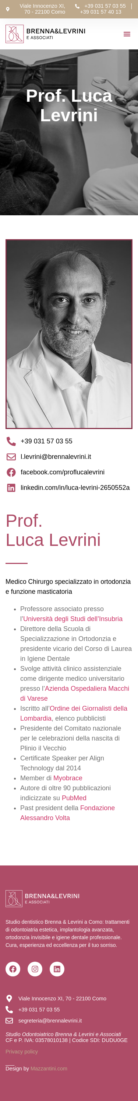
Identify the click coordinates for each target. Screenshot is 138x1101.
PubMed (74, 798)
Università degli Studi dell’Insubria (73, 619)
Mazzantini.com (49, 1069)
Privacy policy (22, 1052)
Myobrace (67, 778)
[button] (126, 33)
